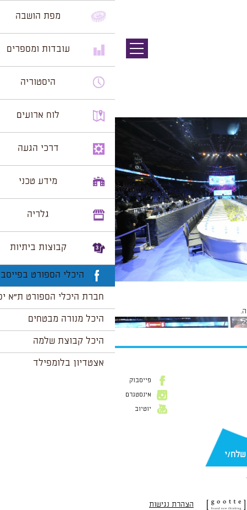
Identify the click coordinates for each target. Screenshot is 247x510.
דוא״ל (230, 437)
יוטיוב (28, 409)
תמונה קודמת (226, 58)
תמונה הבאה (227, 69)
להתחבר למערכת (211, 311)
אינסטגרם (23, 395)
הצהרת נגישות (56, 504)
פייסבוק (25, 380)
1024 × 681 (175, 287)
